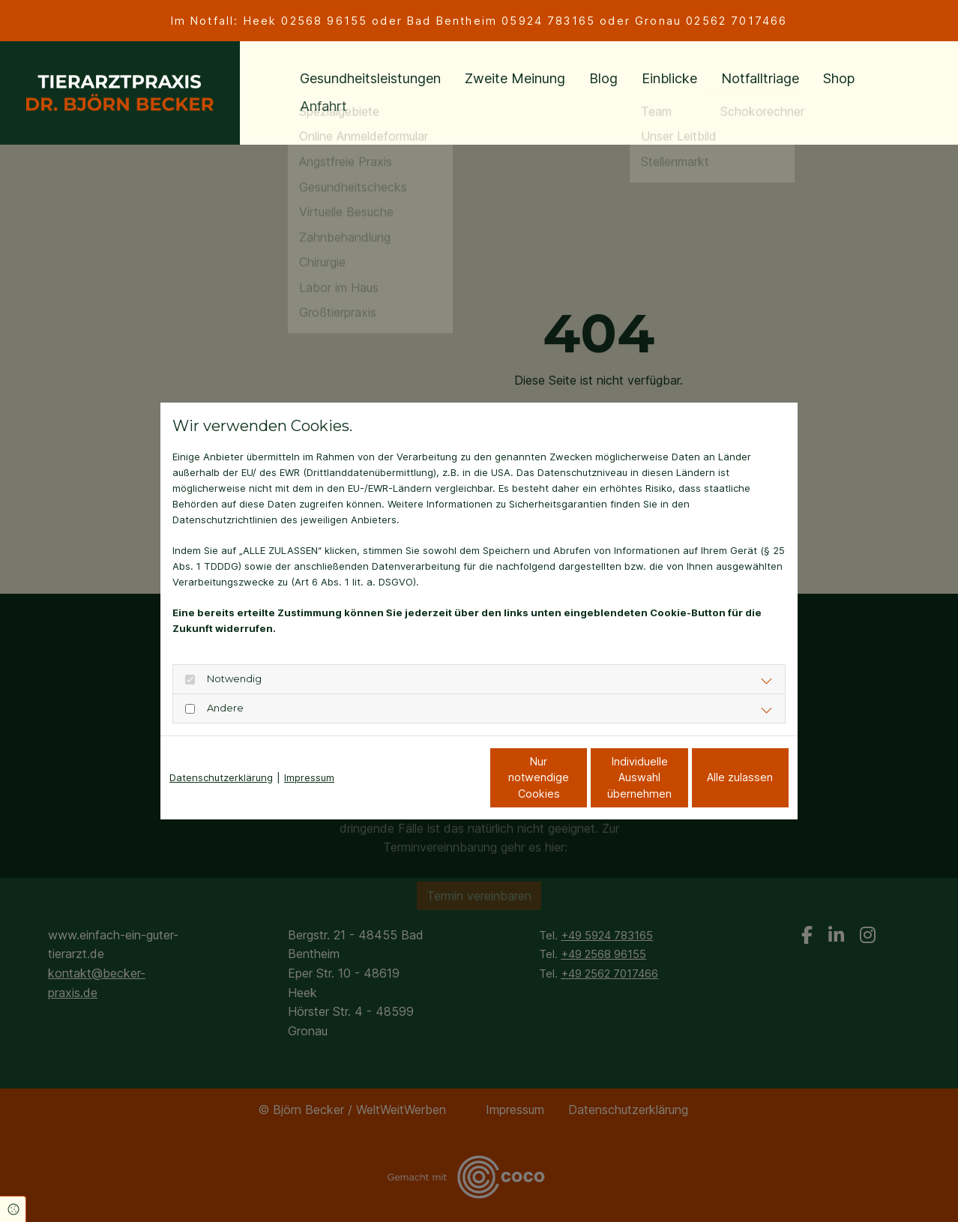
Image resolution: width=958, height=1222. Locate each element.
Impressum (309, 777)
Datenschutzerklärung (221, 777)
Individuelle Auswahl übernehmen (576, 777)
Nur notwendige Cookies (434, 777)
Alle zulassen (720, 777)
